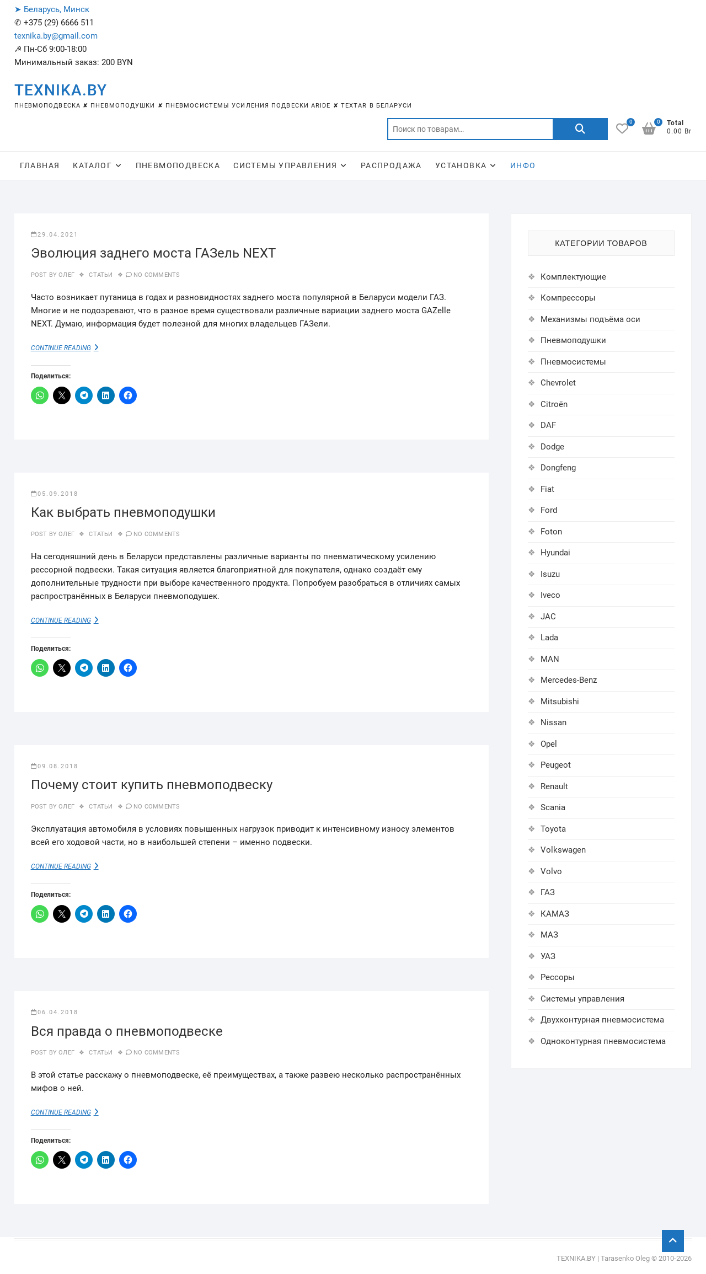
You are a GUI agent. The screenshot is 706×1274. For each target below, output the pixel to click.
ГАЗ (548, 892)
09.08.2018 (54, 766)
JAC (548, 617)
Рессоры (558, 977)
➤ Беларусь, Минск (51, 9)
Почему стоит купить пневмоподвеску (151, 785)
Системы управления (582, 999)
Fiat (547, 489)
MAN (550, 659)
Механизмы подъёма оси (590, 319)
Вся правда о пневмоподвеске (127, 1031)
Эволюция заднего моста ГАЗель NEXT (153, 253)
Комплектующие (573, 277)
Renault (554, 786)
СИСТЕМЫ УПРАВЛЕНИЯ (285, 165)
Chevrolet (558, 383)
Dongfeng (558, 468)
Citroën (554, 404)
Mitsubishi (560, 701)
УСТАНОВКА (461, 165)
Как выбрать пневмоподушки (123, 512)
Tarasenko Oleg (625, 1258)
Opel (549, 744)
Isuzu (550, 574)
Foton (551, 532)
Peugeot (556, 765)
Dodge (552, 447)
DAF (548, 425)
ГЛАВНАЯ (40, 165)
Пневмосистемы (573, 362)
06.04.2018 (54, 1012)
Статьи (101, 275)
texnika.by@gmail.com (56, 36)
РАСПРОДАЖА (391, 165)
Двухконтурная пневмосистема (602, 1020)
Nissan (553, 722)
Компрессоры (568, 298)
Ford (549, 510)
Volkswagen (563, 850)
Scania (553, 807)
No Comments (156, 275)
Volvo (551, 871)
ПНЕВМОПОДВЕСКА (178, 165)
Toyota (553, 829)
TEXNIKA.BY (60, 90)
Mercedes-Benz (569, 680)
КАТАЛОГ (92, 165)
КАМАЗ (555, 914)
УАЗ (548, 956)
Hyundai (555, 553)
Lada (549, 638)
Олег (65, 275)
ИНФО (523, 165)
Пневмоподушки (573, 340)
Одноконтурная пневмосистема (603, 1041)
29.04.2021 (54, 234)
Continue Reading (72, 347)
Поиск (580, 129)
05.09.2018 (54, 493)
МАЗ (549, 935)
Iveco (550, 595)
